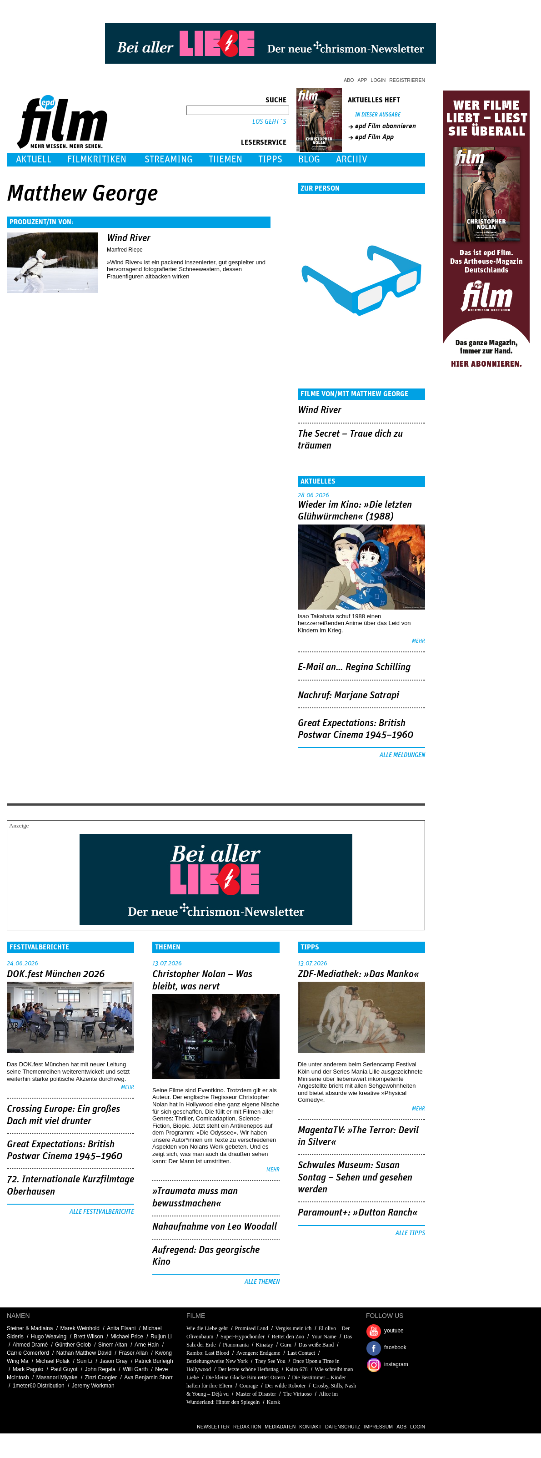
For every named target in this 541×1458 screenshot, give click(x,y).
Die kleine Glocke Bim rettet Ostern (245, 1377)
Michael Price (126, 1336)
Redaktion (247, 1426)
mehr (418, 641)
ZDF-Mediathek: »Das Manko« (358, 974)
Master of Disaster (256, 1394)
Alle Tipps (410, 1233)
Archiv (351, 159)
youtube (394, 1330)
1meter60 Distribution (39, 1385)
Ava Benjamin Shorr (148, 1377)
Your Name (323, 1336)
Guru (285, 1345)
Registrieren (407, 80)
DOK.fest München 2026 (56, 974)
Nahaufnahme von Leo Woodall (214, 1227)
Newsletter (213, 1426)
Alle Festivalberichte (102, 1212)
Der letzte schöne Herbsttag (248, 1369)
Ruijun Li (161, 1336)
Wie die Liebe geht (207, 1328)
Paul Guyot (63, 1369)
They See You (270, 1361)
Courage (249, 1385)
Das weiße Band (316, 1345)
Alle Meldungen (402, 755)
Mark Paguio (28, 1369)
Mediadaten (280, 1426)
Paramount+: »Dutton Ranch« (358, 1213)
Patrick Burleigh (154, 1361)
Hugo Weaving (49, 1336)
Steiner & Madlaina (30, 1328)
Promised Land (251, 1328)
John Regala (100, 1369)
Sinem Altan (112, 1345)
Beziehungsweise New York (217, 1361)
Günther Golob (73, 1345)
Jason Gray (113, 1361)
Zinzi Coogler (101, 1377)
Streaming (169, 159)
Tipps (270, 159)
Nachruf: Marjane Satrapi (348, 696)
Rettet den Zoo (288, 1336)
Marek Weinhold (79, 1328)
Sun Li (84, 1361)
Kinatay (264, 1345)
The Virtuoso (297, 1394)
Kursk (273, 1402)
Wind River (128, 238)
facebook (395, 1347)
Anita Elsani (121, 1328)
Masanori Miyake (57, 1377)
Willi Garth (135, 1369)
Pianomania (236, 1345)
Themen (225, 159)
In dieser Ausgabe (378, 114)
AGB (401, 1426)
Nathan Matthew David (83, 1353)
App (362, 80)
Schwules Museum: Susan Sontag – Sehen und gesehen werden (355, 1177)
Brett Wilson (88, 1336)
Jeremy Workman (93, 1385)
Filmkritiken (96, 159)
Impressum (378, 1426)
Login (378, 80)
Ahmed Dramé (30, 1345)
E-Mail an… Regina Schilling (354, 667)
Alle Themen (262, 1282)
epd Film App (374, 137)
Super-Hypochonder (242, 1336)
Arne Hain (147, 1345)
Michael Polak (52, 1361)
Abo (349, 80)
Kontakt (310, 1426)
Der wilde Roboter (285, 1385)
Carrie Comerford (28, 1353)
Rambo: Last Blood (207, 1353)
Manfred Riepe (125, 250)
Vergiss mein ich (294, 1328)
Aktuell (33, 159)
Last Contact (301, 1353)
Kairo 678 (296, 1369)
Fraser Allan (133, 1353)
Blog (309, 159)
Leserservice (263, 142)
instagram (396, 1364)
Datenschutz (342, 1426)
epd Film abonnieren (385, 126)
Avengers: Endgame (258, 1353)
